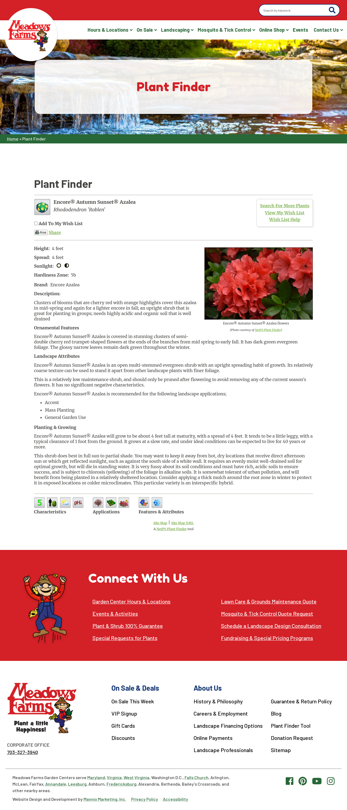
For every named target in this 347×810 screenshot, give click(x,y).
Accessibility (175, 799)
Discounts (123, 737)
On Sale (145, 30)
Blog (276, 713)
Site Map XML (182, 523)
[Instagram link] (331, 781)
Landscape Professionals (223, 750)
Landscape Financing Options (228, 725)
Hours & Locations (108, 30)
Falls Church (196, 777)
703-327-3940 (22, 752)
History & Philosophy (218, 701)
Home (12, 138)
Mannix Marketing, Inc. (104, 799)
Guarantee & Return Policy (301, 701)
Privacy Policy (144, 799)
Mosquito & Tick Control (224, 30)
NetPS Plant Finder (268, 330)
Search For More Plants (284, 205)
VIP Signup (124, 713)
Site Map (160, 523)
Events (300, 30)
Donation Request (292, 737)
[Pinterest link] (302, 781)
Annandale (55, 783)
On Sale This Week (132, 701)
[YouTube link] (317, 781)
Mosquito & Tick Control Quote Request (267, 614)
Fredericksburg (121, 783)
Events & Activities (115, 614)
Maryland (96, 777)
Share (55, 232)
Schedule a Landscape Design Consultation (271, 626)
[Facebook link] (289, 781)
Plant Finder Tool (290, 725)
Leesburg (77, 783)
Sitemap (281, 750)
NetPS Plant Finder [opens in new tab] (171, 529)
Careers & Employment (221, 713)
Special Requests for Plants (125, 638)
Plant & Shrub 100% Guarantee (127, 626)
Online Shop (272, 30)
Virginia (114, 777)
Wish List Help (284, 219)
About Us (208, 688)
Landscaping (175, 30)
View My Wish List (284, 212)
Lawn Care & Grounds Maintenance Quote (269, 601)
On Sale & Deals (135, 688)
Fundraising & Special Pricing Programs (267, 638)
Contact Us (326, 30)
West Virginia (136, 777)
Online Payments (213, 737)
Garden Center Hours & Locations (131, 601)
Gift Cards (123, 725)
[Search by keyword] (294, 10)
